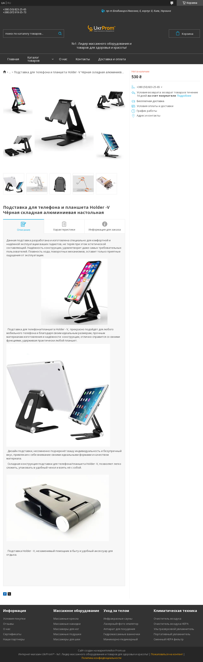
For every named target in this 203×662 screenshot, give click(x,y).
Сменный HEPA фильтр (169, 639)
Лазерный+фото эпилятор (121, 624)
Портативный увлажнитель (172, 634)
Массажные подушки (67, 634)
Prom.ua (120, 650)
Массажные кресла (66, 618)
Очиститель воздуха (167, 618)
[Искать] (60, 33)
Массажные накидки (67, 624)
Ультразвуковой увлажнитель (174, 629)
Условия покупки (14, 618)
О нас (63, 59)
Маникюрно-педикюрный (121, 639)
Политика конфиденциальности (101, 658)
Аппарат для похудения (119, 629)
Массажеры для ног (66, 629)
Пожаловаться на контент (167, 654)
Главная (13, 59)
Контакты (83, 59)
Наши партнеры (14, 639)
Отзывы (8, 624)
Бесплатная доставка (150, 101)
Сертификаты (12, 634)
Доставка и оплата (112, 59)
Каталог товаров (33, 59)
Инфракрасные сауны (118, 618)
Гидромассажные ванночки (122, 634)
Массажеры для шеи (66, 639)
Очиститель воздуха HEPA (171, 624)
